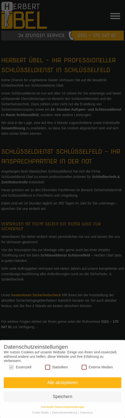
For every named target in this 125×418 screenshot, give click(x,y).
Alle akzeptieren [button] (62, 384)
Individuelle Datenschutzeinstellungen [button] (62, 408)
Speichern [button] (62, 398)
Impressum (86, 414)
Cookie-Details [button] (41, 414)
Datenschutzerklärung (65, 414)
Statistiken (56, 369)
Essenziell (20, 369)
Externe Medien (97, 369)
